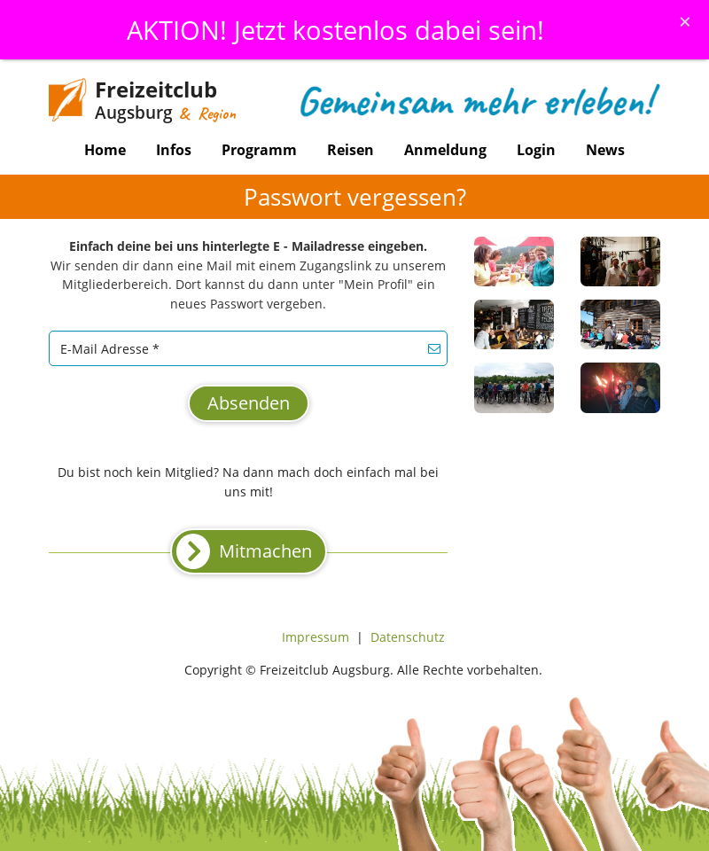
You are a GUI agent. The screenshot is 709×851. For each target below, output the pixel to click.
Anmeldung (445, 150)
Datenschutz (407, 636)
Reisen (350, 150)
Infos (173, 150)
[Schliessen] (685, 21)
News (605, 150)
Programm (259, 150)
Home (105, 150)
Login (536, 150)
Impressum (315, 636)
